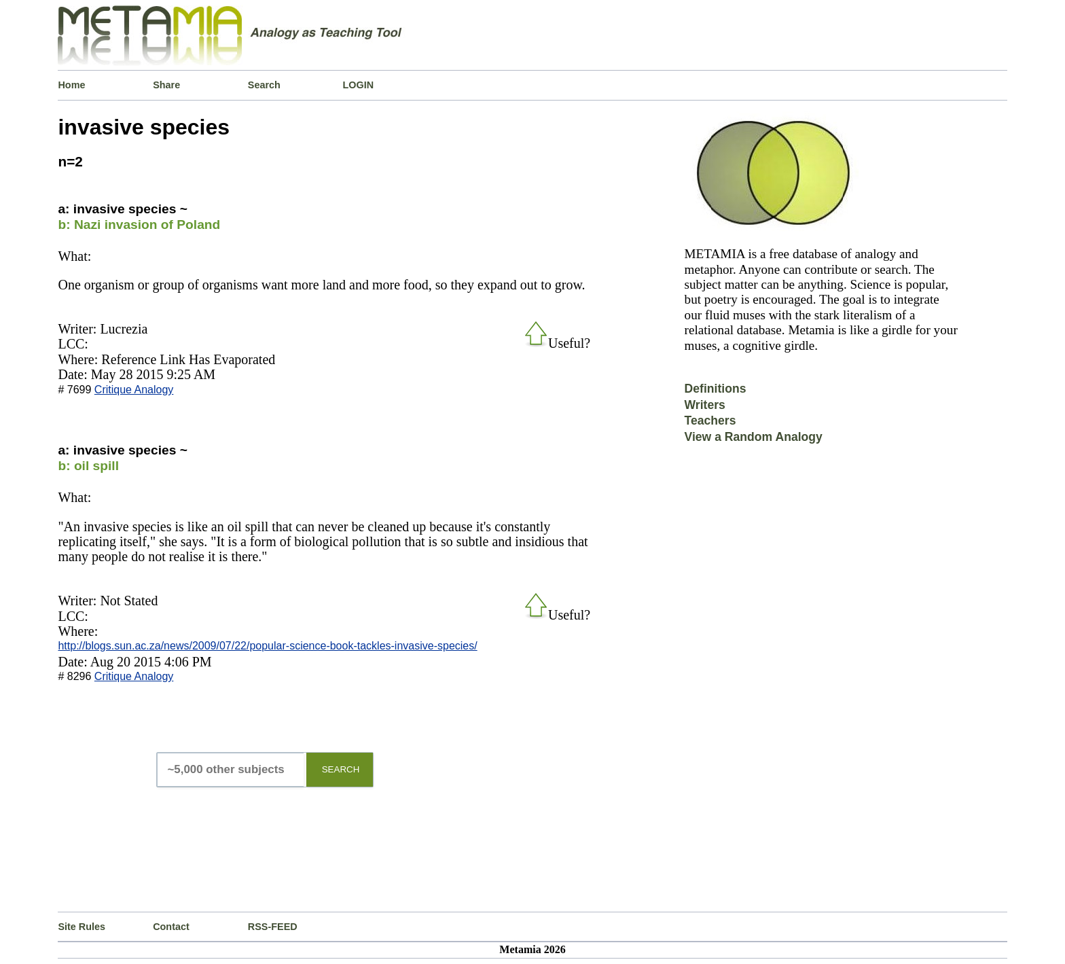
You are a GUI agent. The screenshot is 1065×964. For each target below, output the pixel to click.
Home (71, 84)
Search (264, 84)
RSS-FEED (272, 926)
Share (166, 84)
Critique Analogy (134, 389)
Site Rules (81, 926)
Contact (171, 926)
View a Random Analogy (754, 437)
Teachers (710, 420)
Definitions (715, 388)
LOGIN (358, 84)
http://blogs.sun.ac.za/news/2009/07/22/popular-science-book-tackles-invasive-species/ (267, 645)
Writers (705, 405)
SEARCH (341, 769)
